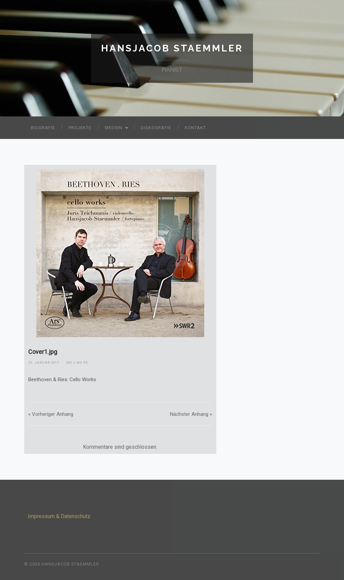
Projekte (80, 127)
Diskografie (156, 127)
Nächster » (191, 414)
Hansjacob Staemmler (172, 48)
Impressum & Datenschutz (59, 516)
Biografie (43, 127)
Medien (113, 127)
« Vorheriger (50, 414)
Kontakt (195, 127)
